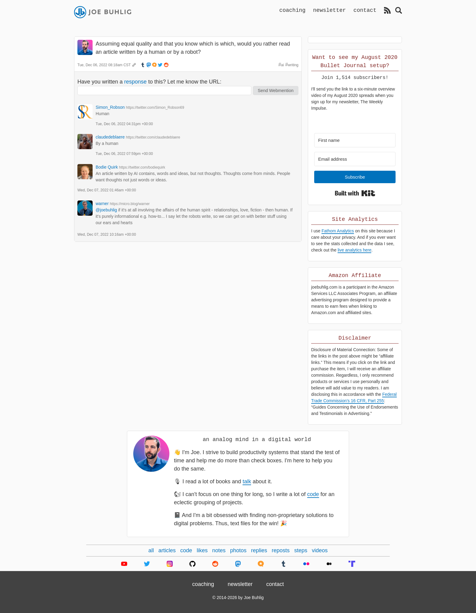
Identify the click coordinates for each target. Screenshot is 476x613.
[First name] (355, 140)
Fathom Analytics (337, 230)
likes (202, 550)
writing (293, 65)
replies (259, 550)
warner (102, 203)
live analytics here (354, 250)
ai (282, 65)
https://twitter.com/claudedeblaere (153, 137)
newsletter (329, 10)
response (135, 82)
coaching (292, 10)
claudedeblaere (110, 137)
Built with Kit (355, 193)
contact (364, 10)
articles (167, 550)
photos (238, 550)
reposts (281, 550)
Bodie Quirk (107, 167)
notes (219, 550)
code (313, 494)
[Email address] (355, 159)
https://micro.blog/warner (130, 204)
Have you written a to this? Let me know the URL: (149, 82)
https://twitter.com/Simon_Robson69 (155, 107)
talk (247, 481)
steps (300, 550)
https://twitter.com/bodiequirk (142, 167)
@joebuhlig (106, 209)
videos (320, 550)
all (151, 550)
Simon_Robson (110, 107)
